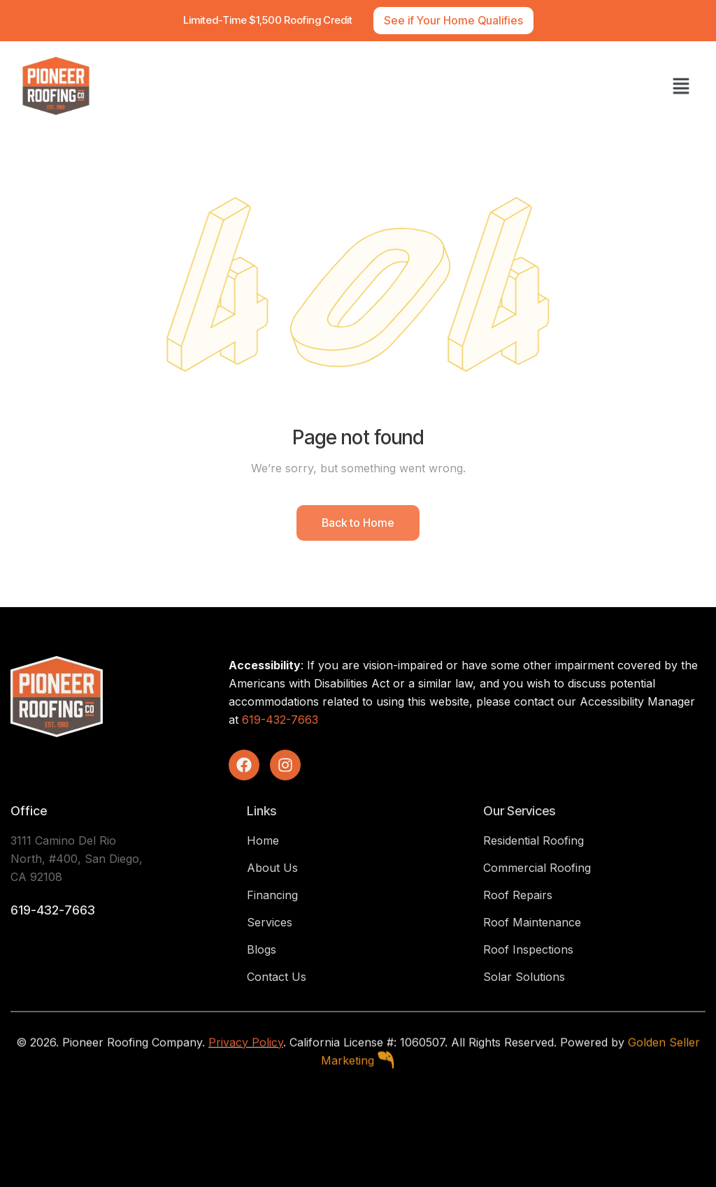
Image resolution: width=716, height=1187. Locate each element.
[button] (681, 86)
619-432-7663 (280, 720)
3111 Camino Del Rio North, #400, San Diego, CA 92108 (76, 858)
